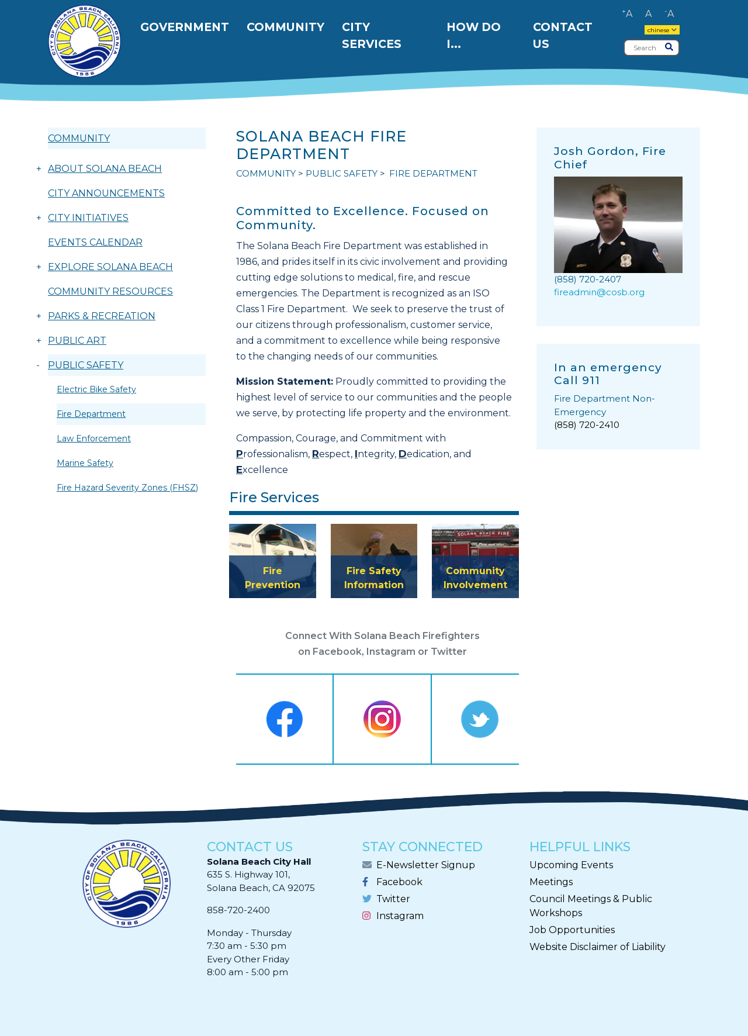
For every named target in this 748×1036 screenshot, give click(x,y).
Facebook (399, 881)
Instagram (400, 915)
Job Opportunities (572, 929)
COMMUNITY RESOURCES (110, 291)
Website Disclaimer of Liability (597, 946)
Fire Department (91, 414)
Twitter (393, 898)
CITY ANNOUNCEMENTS (106, 193)
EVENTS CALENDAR (95, 242)
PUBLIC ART (77, 340)
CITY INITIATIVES (88, 217)
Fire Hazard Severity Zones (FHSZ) (127, 487)
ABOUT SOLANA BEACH (105, 168)
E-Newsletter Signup (425, 865)
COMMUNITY (79, 138)
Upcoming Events (571, 865)
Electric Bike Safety (96, 389)
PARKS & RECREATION (101, 316)
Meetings (551, 881)
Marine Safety (85, 463)
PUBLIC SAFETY (85, 365)
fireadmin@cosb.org (599, 292)
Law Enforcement (94, 438)
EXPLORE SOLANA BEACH (110, 266)
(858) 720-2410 (586, 424)
